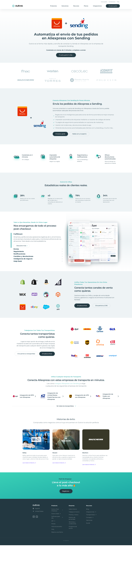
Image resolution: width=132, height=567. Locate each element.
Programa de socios (73, 549)
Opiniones (89, 542)
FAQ (118, 1)
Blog (87, 531)
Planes (86, 6)
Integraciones (97, 6)
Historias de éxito (56, 548)
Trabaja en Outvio (74, 534)
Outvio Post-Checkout (57, 532)
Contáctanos (112, 1)
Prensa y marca (73, 537)
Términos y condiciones (72, 545)
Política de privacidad (72, 540)
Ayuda (88, 545)
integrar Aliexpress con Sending (67, 406)
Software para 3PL (57, 539)
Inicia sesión (104, 1)
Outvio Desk (56, 536)
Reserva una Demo (57, 554)
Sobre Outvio (73, 531)
